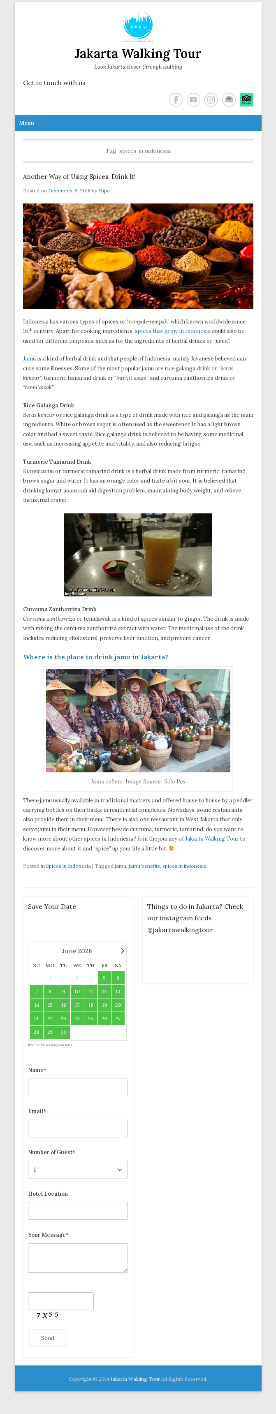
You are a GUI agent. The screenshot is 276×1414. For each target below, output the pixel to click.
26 (104, 1018)
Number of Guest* (51, 1152)
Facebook (176, 99)
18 (90, 1005)
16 (63, 1005)
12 (104, 991)
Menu (26, 123)
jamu (120, 866)
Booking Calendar (59, 1045)
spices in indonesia (184, 866)
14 (36, 1005)
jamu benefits (144, 866)
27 (117, 1018)
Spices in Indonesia (68, 866)
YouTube (193, 99)
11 (90, 991)
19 (104, 1005)
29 (50, 1032)
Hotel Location (48, 1193)
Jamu (29, 358)
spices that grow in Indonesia (173, 331)
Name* (37, 1070)
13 (117, 991)
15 (49, 1005)
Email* (37, 1111)
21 (36, 1018)
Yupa (104, 190)
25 (90, 1018)
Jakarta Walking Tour (138, 53)
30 (63, 1032)
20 (118, 1005)
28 (36, 1032)
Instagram (211, 99)
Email (229, 99)
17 (77, 1005)
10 (77, 991)
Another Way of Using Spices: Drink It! (79, 176)
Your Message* (48, 1234)
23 (63, 1018)
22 (49, 1018)
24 (77, 1018)
